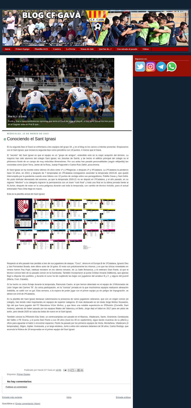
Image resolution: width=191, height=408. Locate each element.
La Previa (70, 49)
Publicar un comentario (16, 387)
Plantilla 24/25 (41, 49)
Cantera (57, 49)
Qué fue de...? (105, 49)
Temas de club (87, 49)
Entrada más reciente (12, 397)
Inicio (7, 49)
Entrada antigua (123, 397)
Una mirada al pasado (127, 49)
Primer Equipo (22, 49)
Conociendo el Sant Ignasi (31, 138)
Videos (146, 49)
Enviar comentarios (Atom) (27, 404)
